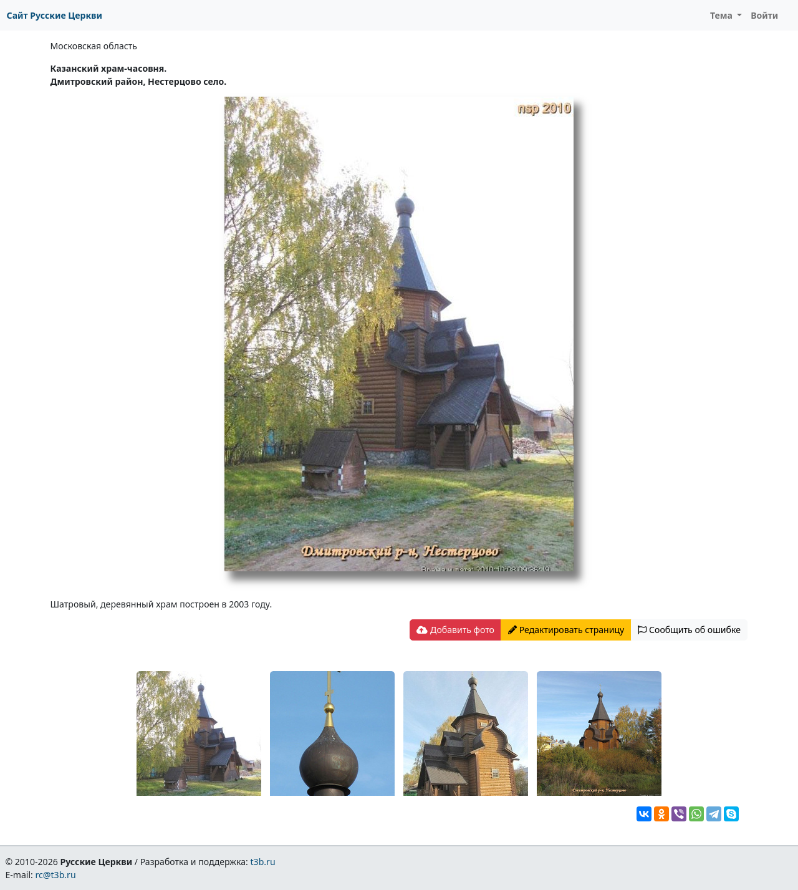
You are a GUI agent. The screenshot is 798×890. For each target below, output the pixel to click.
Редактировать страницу (566, 630)
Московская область (93, 46)
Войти (764, 15)
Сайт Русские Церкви (54, 15)
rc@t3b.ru (56, 875)
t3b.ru (263, 862)
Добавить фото (455, 630)
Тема (722, 15)
